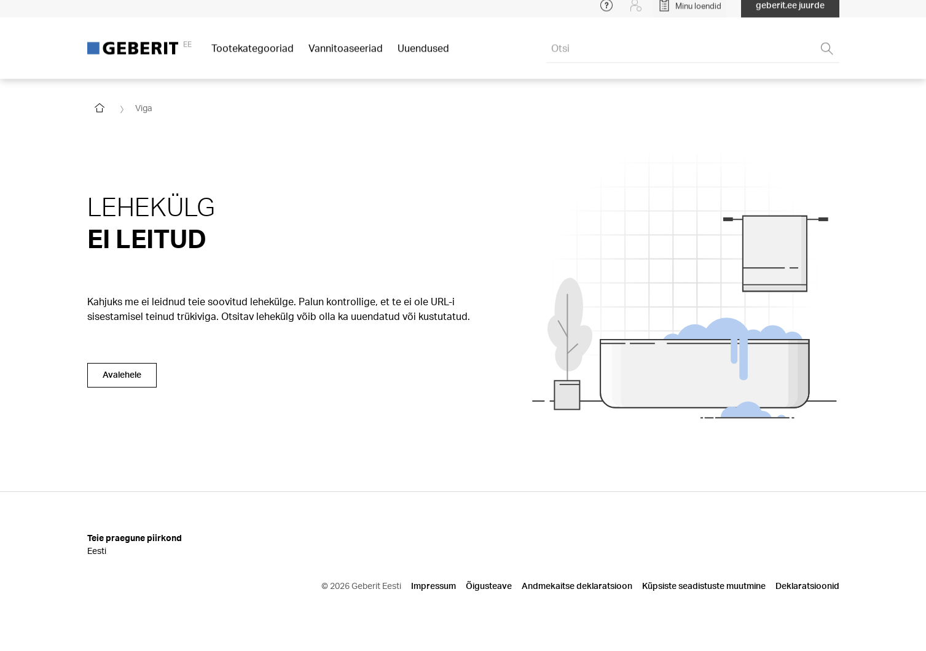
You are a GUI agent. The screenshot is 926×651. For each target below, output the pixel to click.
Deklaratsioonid (807, 585)
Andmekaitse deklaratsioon (577, 585)
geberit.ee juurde (790, 12)
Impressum (433, 585)
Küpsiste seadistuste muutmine (704, 585)
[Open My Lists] (689, 12)
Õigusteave (489, 585)
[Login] (636, 12)
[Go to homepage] (99, 108)
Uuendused (423, 55)
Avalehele (122, 374)
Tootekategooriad (252, 55)
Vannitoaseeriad (345, 55)
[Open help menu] (606, 12)
